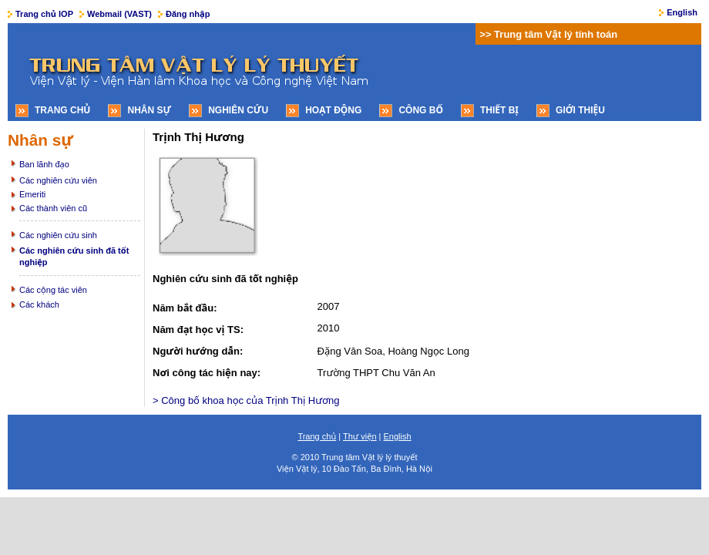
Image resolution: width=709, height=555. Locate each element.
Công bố (420, 110)
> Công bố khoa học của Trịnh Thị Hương (246, 400)
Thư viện (360, 436)
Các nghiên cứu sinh (58, 235)
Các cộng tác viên (53, 289)
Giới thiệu (580, 110)
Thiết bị (499, 110)
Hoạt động (333, 110)
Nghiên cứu (238, 110)
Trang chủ (62, 110)
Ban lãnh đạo (44, 164)
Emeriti (32, 194)
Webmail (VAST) (119, 13)
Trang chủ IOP (44, 13)
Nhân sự (149, 110)
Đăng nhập (188, 13)
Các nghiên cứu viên (58, 180)
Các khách (39, 304)
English (682, 12)
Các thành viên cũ (53, 208)
